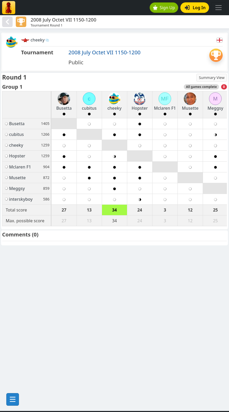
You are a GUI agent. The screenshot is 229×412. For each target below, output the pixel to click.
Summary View (212, 77)
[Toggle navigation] (218, 7)
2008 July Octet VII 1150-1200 (104, 52)
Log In (195, 7)
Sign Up (164, 7)
